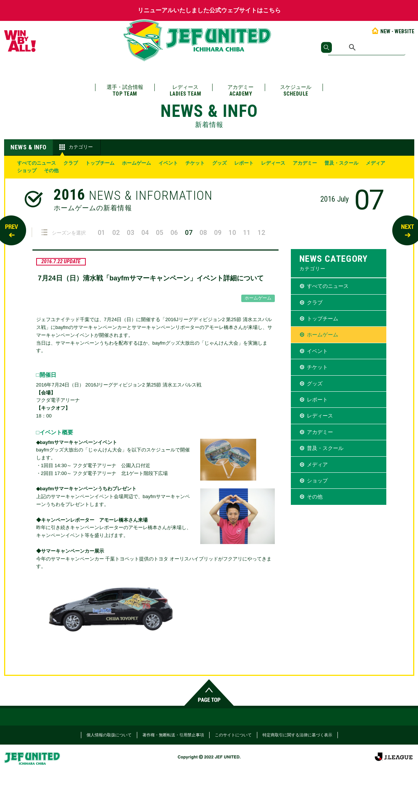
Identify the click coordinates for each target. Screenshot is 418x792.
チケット (195, 163)
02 (116, 232)
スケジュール (295, 90)
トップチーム (99, 163)
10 (232, 232)
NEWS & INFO (28, 147)
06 (174, 232)
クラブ (70, 163)
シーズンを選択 (63, 232)
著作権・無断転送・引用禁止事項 (173, 735)
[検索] (367, 47)
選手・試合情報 (125, 90)
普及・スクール (341, 163)
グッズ (219, 163)
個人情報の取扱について (109, 735)
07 (188, 232)
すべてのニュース (36, 163)
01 (101, 232)
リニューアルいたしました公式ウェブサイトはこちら (209, 10)
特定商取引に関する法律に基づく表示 (297, 735)
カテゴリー (75, 147)
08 (203, 232)
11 (247, 232)
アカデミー (240, 90)
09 (217, 232)
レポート (244, 163)
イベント (168, 163)
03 (130, 232)
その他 (51, 170)
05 (159, 232)
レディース (185, 90)
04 (145, 232)
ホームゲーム (136, 163)
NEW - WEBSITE (392, 31)
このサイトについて (233, 735)
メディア (375, 163)
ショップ (27, 170)
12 (261, 232)
